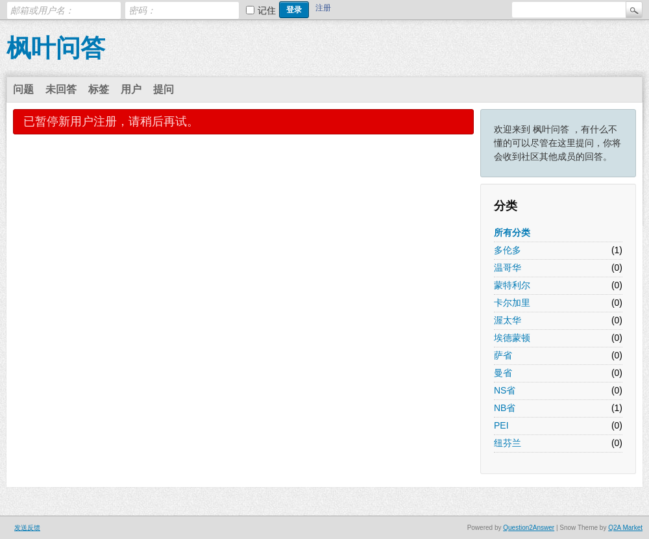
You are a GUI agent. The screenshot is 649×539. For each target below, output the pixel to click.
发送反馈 (27, 527)
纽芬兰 (507, 443)
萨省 (503, 355)
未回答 (61, 89)
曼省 (503, 373)
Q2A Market (625, 527)
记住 (267, 10)
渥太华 (507, 320)
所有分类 (512, 232)
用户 (131, 89)
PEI (501, 425)
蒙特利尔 (512, 285)
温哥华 (507, 267)
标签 (98, 89)
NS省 (504, 390)
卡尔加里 (512, 302)
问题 (23, 89)
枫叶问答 (55, 48)
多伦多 (507, 250)
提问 (163, 89)
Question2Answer (528, 527)
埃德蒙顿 (512, 337)
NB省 (504, 408)
